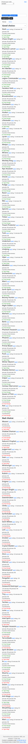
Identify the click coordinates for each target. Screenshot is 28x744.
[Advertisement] (14, 9)
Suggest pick (5, 18)
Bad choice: (8, 418)
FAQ (25, 2)
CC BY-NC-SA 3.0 (21, 740)
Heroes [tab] (4, 22)
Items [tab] (10, 22)
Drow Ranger (7, 35)
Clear (11, 18)
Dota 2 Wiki (23, 742)
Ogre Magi (6, 37)
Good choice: (8, 25)
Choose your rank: (6, 2)
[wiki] (7, 29)
